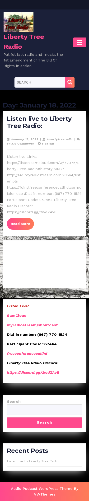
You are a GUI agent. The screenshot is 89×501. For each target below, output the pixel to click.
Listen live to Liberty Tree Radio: (39, 122)
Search (14, 401)
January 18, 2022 (24, 139)
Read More (22, 225)
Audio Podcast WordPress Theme (42, 488)
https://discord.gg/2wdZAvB (33, 372)
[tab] (79, 42)
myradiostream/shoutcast (32, 325)
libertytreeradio (60, 139)
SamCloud (17, 315)
